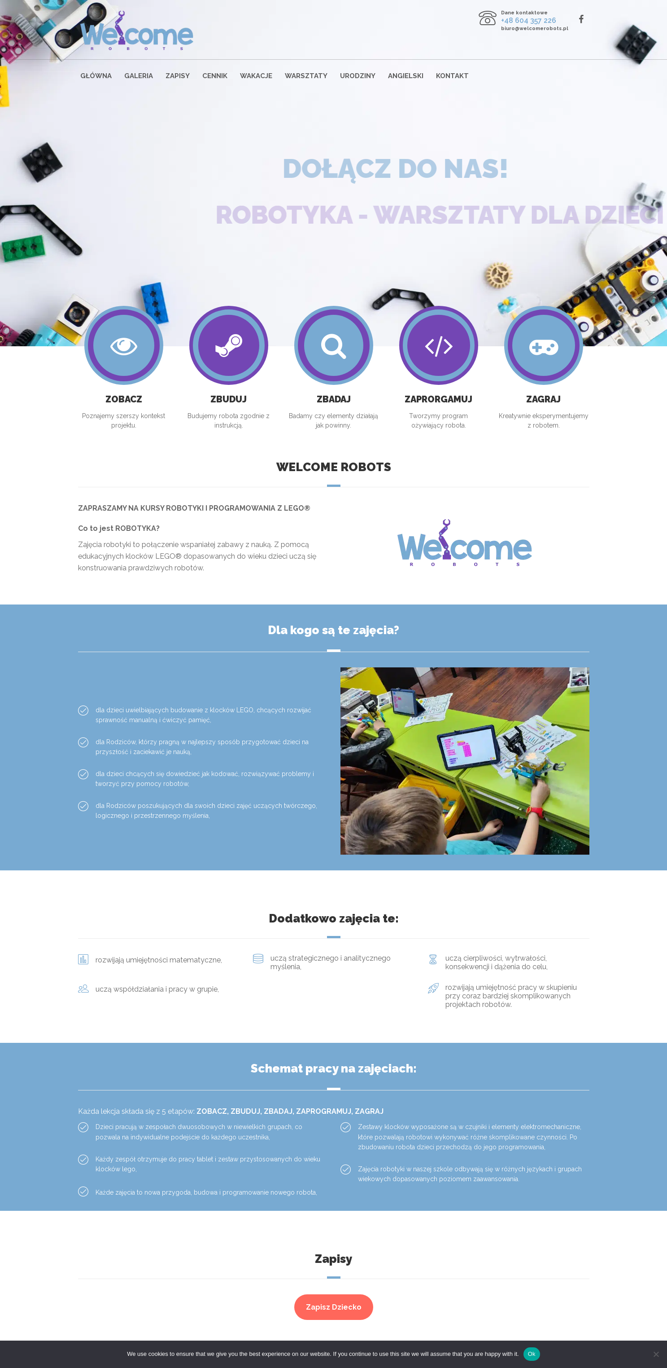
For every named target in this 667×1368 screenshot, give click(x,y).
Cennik (214, 76)
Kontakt (452, 76)
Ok (532, 1353)
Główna (96, 76)
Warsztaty (306, 76)
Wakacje (256, 76)
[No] (655, 1354)
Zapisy (178, 76)
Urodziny (357, 76)
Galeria (138, 76)
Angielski (405, 76)
